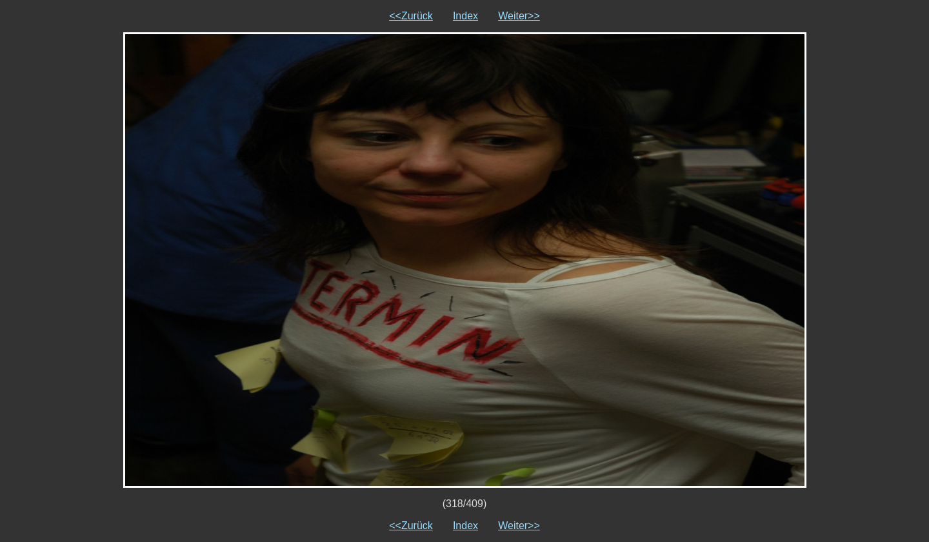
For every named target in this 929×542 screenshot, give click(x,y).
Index (465, 15)
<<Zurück (411, 15)
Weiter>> (519, 15)
